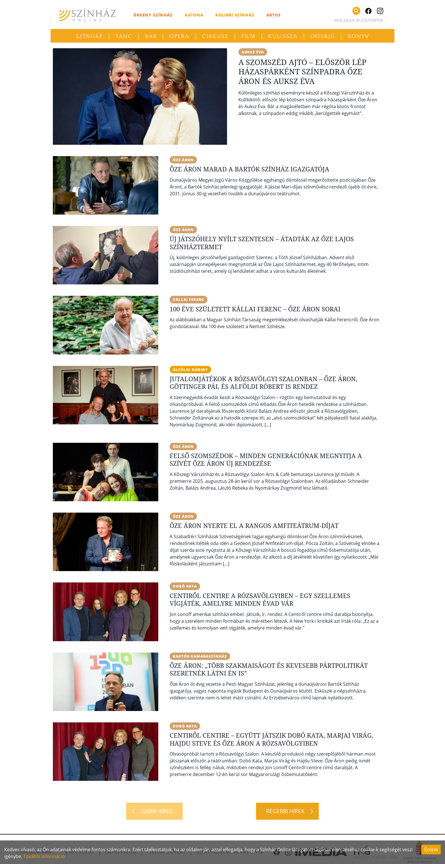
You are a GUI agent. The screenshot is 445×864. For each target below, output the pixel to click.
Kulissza (283, 36)
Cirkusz (215, 36)
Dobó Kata (186, 586)
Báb (151, 36)
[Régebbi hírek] (287, 811)
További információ (44, 856)
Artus (273, 15)
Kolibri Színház (235, 15)
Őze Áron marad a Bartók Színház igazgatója (249, 169)
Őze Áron (184, 160)
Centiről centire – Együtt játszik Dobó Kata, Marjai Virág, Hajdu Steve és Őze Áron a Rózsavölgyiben (271, 739)
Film (248, 36)
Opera (179, 36)
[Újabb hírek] (154, 811)
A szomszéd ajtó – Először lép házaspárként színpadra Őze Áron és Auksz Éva (302, 72)
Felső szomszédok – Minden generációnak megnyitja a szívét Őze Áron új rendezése (266, 460)
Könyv (358, 36)
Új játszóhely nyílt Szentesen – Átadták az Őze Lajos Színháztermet (262, 243)
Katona (194, 15)
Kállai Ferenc (190, 299)
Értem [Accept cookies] (431, 849)
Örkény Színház (153, 15)
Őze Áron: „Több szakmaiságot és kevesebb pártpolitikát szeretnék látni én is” (269, 670)
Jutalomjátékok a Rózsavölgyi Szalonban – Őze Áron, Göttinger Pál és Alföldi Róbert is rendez (263, 383)
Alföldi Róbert (191, 369)
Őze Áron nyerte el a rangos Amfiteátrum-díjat (254, 526)
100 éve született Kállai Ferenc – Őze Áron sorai (255, 309)
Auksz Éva (254, 52)
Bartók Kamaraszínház (202, 656)
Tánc (124, 36)
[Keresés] (356, 11)
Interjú (322, 36)
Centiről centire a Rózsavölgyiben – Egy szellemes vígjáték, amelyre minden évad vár (260, 600)
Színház (89, 36)
